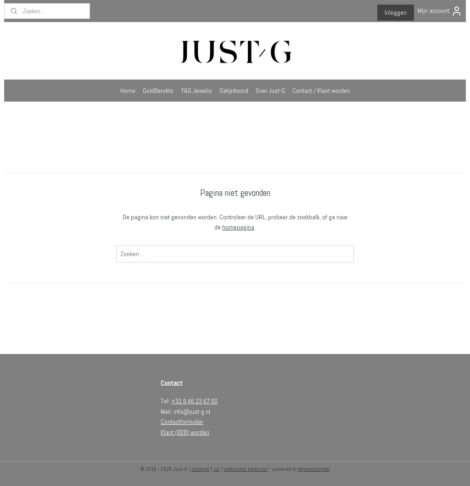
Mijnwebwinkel (314, 469)
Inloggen (396, 12)
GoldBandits (158, 90)
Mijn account (440, 11)
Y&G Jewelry (196, 90)
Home (127, 90)
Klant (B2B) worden (185, 432)
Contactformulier (182, 421)
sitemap (200, 469)
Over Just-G (270, 90)
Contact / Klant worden (321, 90)
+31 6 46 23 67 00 (194, 401)
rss (216, 469)
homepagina (238, 227)
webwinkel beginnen (246, 469)
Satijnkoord (233, 90)
